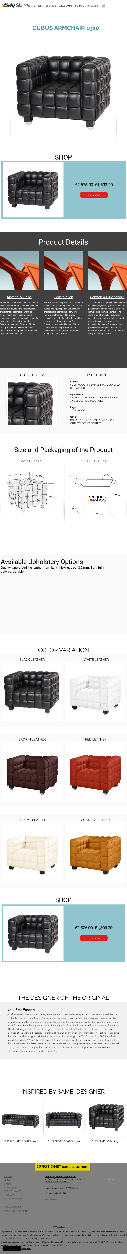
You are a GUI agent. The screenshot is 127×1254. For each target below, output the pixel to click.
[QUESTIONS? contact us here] (62, 1167)
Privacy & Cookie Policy (56, 1193)
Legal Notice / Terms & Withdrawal (62, 1188)
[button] (103, 5)
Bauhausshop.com (15, 1242)
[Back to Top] (12, 1248)
